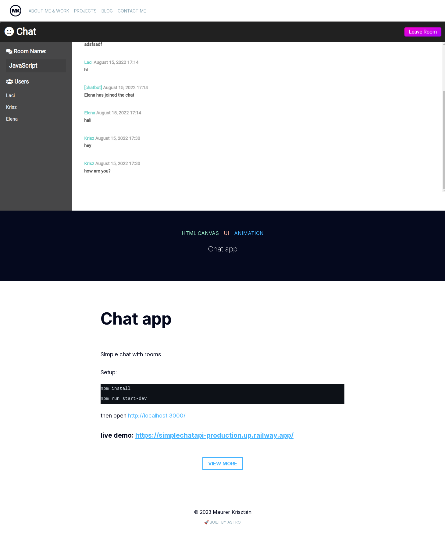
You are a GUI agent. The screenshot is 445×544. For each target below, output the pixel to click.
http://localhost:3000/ (157, 415)
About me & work (49, 10)
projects (85, 10)
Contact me (132, 10)
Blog (107, 10)
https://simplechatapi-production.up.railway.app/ (214, 435)
